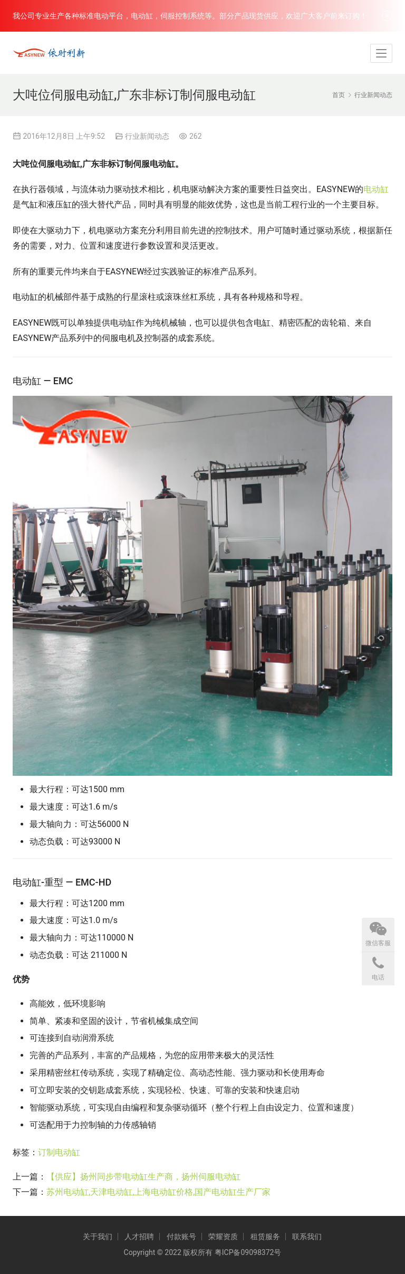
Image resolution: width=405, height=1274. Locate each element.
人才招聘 (139, 1236)
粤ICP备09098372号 (248, 1252)
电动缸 (376, 189)
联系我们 (307, 1236)
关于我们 (97, 1236)
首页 (338, 95)
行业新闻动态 (147, 136)
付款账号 (181, 1236)
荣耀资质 (223, 1236)
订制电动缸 (59, 1152)
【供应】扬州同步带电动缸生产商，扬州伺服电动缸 (143, 1177)
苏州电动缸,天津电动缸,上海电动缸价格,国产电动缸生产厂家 (158, 1192)
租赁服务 (265, 1236)
